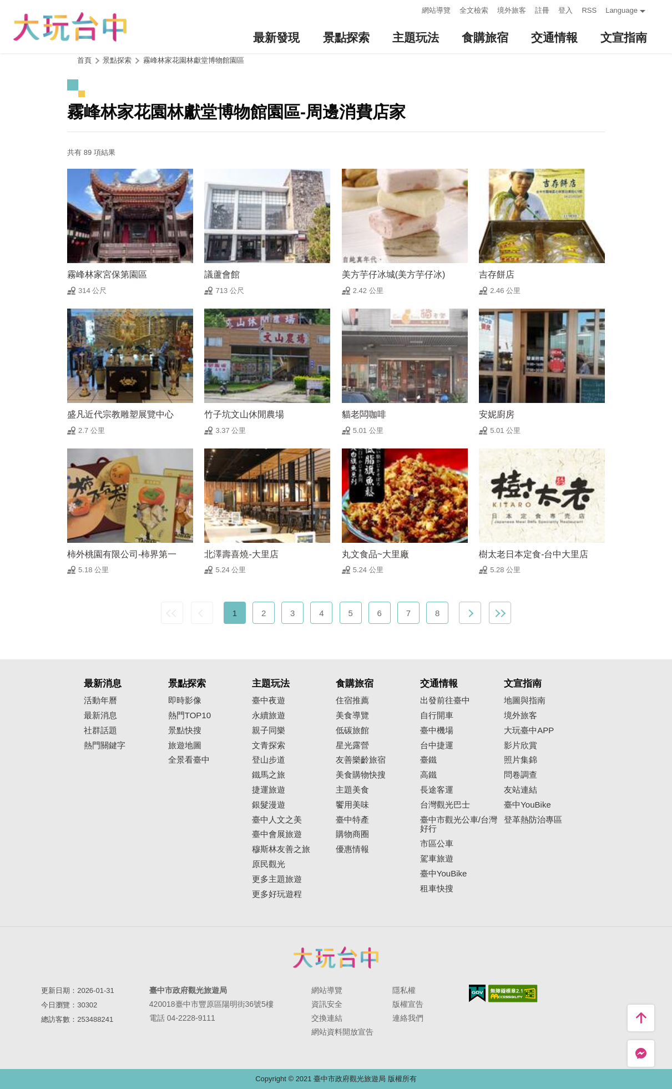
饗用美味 (352, 804)
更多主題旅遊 (277, 879)
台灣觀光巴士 (445, 804)
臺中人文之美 (277, 819)
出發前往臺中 (445, 700)
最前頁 (172, 613)
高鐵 (428, 774)
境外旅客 (511, 10)
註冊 (542, 10)
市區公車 (436, 843)
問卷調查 (520, 774)
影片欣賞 (520, 745)
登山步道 (268, 759)
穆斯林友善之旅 (281, 849)
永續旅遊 (268, 715)
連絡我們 (407, 1018)
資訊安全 (326, 1004)
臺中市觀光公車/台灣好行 (458, 824)
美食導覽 (352, 715)
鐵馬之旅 (268, 774)
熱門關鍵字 (104, 745)
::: (410, 9)
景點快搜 (184, 730)
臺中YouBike (443, 873)
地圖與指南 (524, 700)
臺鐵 (428, 759)
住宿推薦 (352, 700)
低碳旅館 (352, 730)
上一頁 (202, 613)
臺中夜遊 (268, 700)
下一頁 (470, 613)
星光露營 (352, 745)
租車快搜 (436, 888)
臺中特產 (352, 819)
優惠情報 (352, 849)
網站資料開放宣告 (342, 1031)
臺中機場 (436, 730)
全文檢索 (473, 10)
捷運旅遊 (268, 789)
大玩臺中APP (529, 730)
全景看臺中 (189, 759)
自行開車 (436, 715)
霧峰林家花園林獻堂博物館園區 (193, 60)
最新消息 (100, 715)
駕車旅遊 (436, 858)
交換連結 (326, 1018)
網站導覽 (436, 10)
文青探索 (268, 745)
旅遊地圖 (184, 745)
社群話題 (100, 730)
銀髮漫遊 (268, 804)
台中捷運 (436, 745)
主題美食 (352, 789)
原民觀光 (268, 864)
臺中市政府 (336, 957)
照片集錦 (520, 759)
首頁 (84, 60)
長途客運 (436, 789)
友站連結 (520, 789)
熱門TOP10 (189, 715)
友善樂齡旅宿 (361, 759)
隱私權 (404, 990)
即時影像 (184, 700)
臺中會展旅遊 (277, 834)
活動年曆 (100, 700)
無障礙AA (513, 993)
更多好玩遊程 (277, 894)
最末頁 (500, 613)
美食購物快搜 (361, 774)
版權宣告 (407, 1004)
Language (621, 10)
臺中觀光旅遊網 (70, 27)
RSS (589, 10)
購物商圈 (352, 834)
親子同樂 (268, 730)
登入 (565, 10)
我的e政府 (477, 993)
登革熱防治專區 (533, 819)
